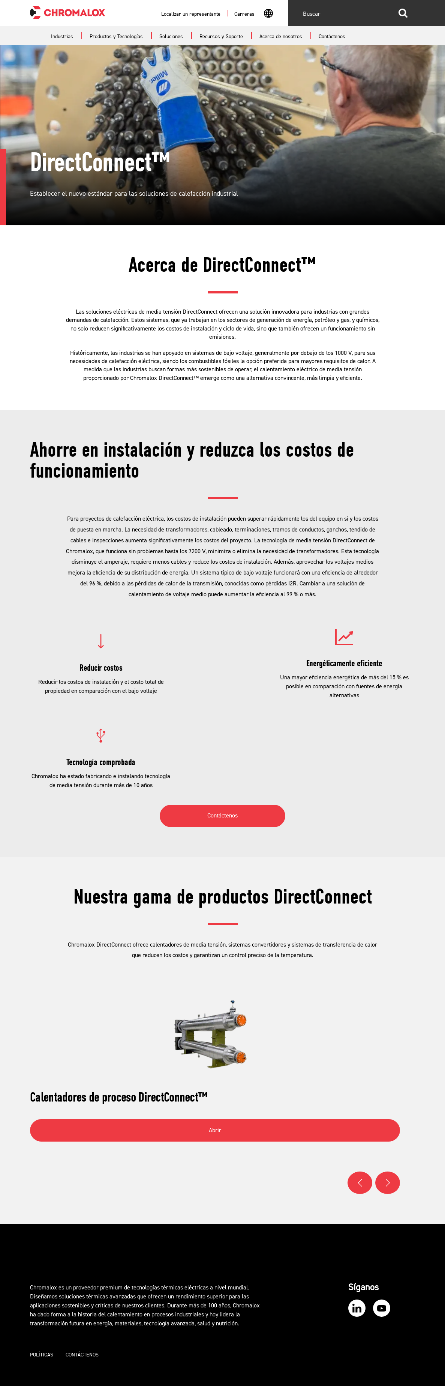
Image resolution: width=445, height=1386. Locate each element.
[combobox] (268, 14)
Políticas (41, 1355)
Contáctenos (222, 815)
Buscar (403, 13)
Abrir (215, 1130)
